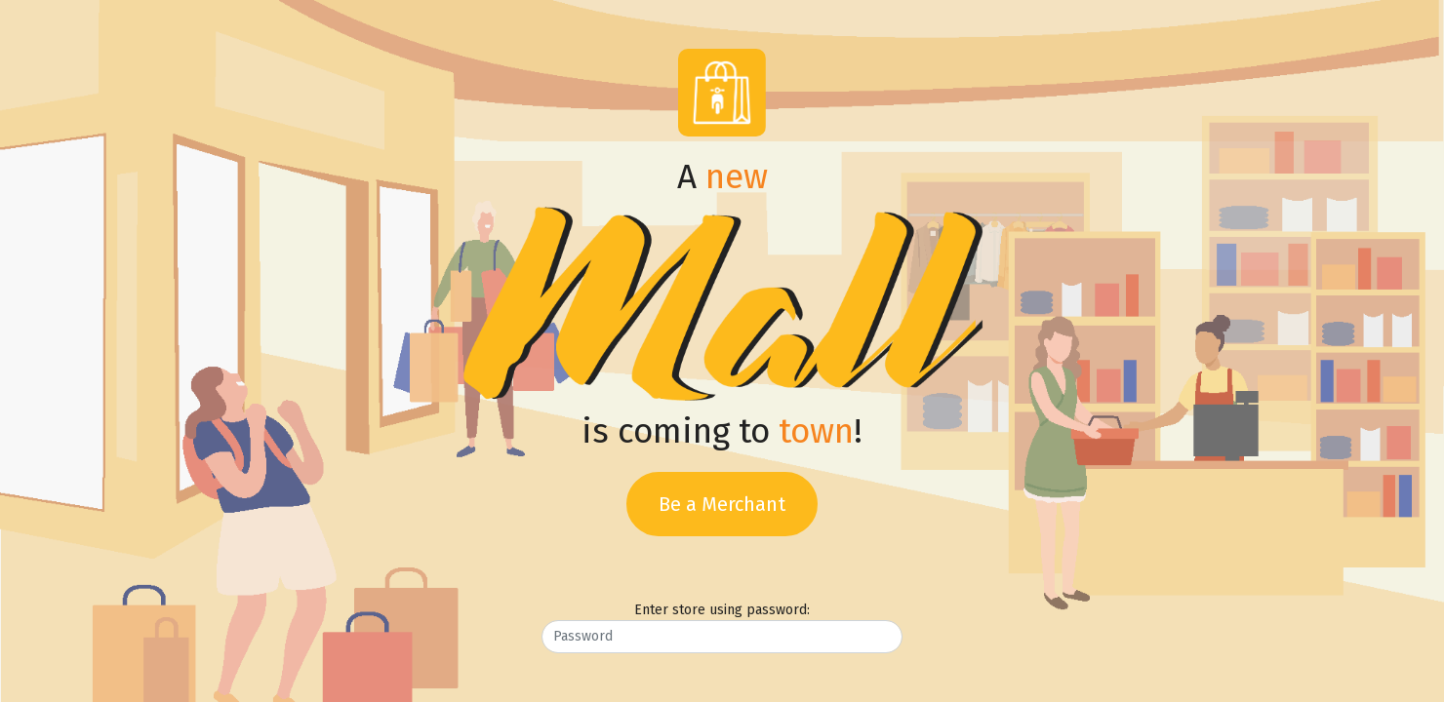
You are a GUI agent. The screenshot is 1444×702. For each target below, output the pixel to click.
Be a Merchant (722, 504)
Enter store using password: (722, 610)
